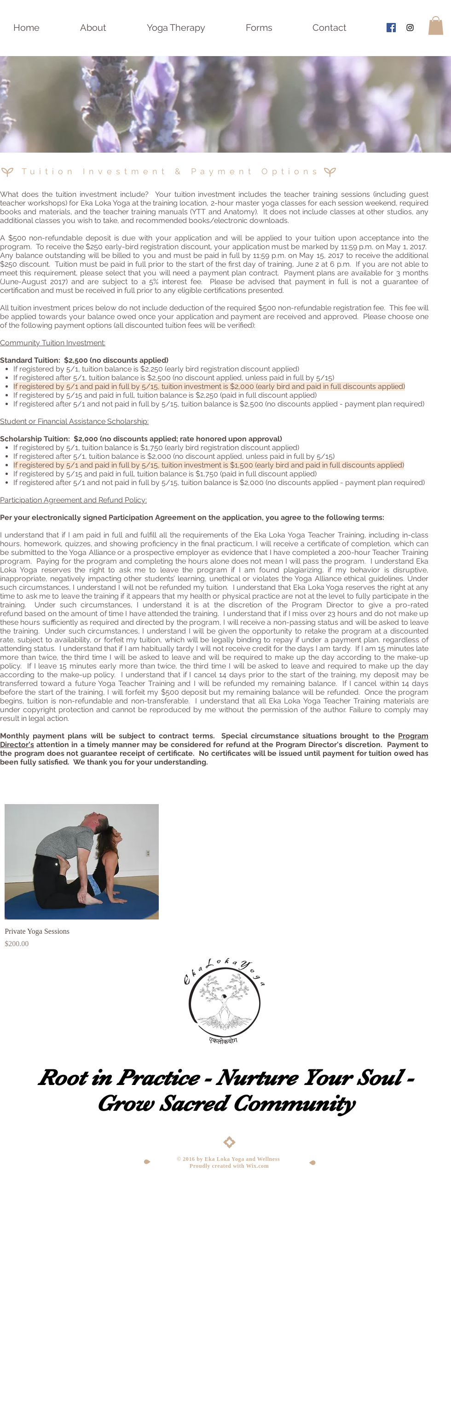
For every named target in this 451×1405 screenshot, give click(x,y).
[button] (436, 25)
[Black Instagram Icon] (410, 27)
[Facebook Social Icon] (391, 27)
